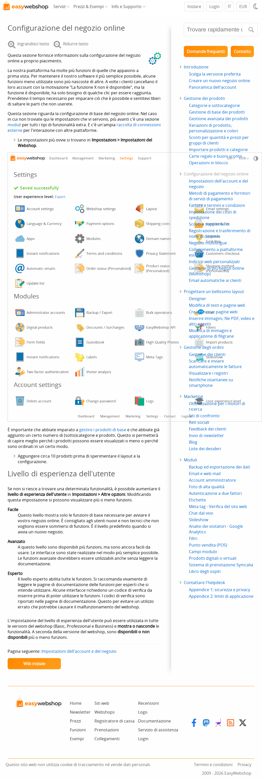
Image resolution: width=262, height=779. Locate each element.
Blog (193, 442)
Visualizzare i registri (208, 373)
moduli (14, 125)
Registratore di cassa (114, 721)
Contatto (242, 51)
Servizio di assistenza (158, 730)
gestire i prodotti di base (102, 429)
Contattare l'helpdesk (204, 582)
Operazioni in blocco (208, 163)
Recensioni (148, 703)
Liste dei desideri (205, 448)
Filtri (193, 538)
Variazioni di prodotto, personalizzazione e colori (213, 128)
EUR (243, 6)
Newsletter (80, 712)
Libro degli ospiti (205, 571)
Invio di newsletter (206, 435)
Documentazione (154, 721)
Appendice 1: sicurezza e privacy (219, 589)
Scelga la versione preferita (215, 74)
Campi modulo (203, 551)
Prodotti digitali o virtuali (212, 558)
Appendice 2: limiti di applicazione (221, 596)
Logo (143, 712)
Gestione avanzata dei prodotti (218, 118)
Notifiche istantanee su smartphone (211, 382)
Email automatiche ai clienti (215, 280)
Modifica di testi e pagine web (217, 305)
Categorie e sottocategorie (214, 105)
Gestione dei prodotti (204, 98)
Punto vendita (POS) (208, 545)
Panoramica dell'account (212, 87)
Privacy (244, 764)
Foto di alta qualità (206, 487)
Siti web (101, 703)
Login (214, 6)
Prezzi (75, 721)
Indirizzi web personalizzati (214, 261)
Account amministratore (212, 480)
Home (75, 703)
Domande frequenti (206, 51)
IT (229, 6)
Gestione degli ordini (204, 347)
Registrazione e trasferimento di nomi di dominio (219, 233)
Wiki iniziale (34, 663)
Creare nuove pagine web (213, 312)
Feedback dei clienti (207, 429)
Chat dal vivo (201, 513)
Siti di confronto (204, 416)
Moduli (190, 460)
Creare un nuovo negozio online (219, 80)
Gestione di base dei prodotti (217, 112)
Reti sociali (199, 422)
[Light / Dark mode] (256, 6)
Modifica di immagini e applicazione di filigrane (211, 333)
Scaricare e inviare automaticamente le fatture (215, 363)
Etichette (197, 500)
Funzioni (78, 730)
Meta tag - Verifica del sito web (218, 506)
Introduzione (196, 67)
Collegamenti (107, 738)
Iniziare (194, 6)
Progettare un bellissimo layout (214, 291)
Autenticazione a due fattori (215, 493)
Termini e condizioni (213, 764)
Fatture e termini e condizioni (217, 205)
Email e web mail (205, 473)
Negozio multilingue (208, 243)
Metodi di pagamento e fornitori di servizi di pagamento (219, 196)
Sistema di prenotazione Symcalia (221, 565)
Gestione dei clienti (207, 354)
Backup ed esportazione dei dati (219, 467)
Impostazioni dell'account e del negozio (79, 651)
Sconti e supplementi (209, 224)
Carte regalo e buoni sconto (215, 156)
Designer (197, 298)
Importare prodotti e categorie (218, 149)
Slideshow (198, 519)
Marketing (193, 396)
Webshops (104, 712)
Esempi (77, 738)
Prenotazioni (106, 730)
